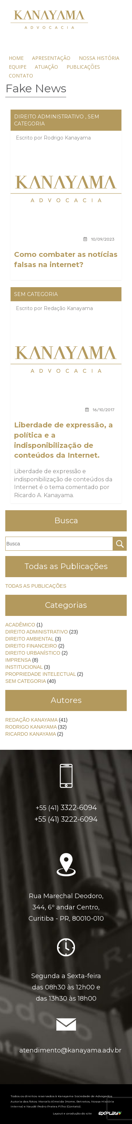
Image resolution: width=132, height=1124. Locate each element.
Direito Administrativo (49, 116)
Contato (21, 75)
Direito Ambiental (29, 639)
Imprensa (18, 660)
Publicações (83, 66)
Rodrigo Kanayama (67, 138)
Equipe (17, 66)
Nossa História (99, 58)
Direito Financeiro (31, 646)
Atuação (46, 66)
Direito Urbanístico (32, 653)
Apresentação (51, 58)
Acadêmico (20, 625)
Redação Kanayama (68, 308)
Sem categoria (36, 294)
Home (16, 58)
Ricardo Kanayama (30, 734)
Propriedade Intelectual (40, 674)
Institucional (24, 667)
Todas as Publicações (35, 586)
